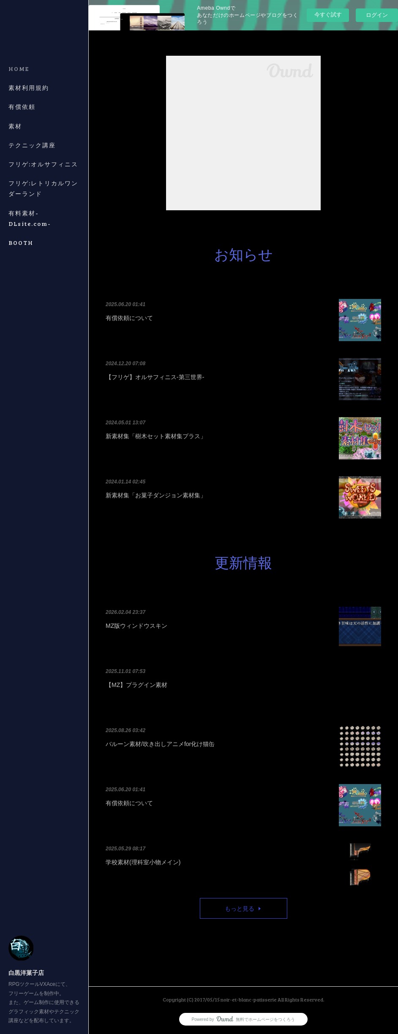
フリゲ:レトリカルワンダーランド (43, 188)
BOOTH (20, 243)
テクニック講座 (32, 145)
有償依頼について (129, 318)
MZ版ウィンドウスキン (136, 625)
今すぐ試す (328, 14)
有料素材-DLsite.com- (29, 218)
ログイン (377, 15)
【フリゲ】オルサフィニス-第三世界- (155, 377)
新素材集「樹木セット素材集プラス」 (156, 436)
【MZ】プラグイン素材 (136, 684)
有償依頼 (21, 107)
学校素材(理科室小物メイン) (143, 862)
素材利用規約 (28, 88)
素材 (15, 126)
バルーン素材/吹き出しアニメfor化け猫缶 (160, 744)
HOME (18, 69)
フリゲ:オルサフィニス (43, 164)
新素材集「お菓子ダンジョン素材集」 (156, 495)
